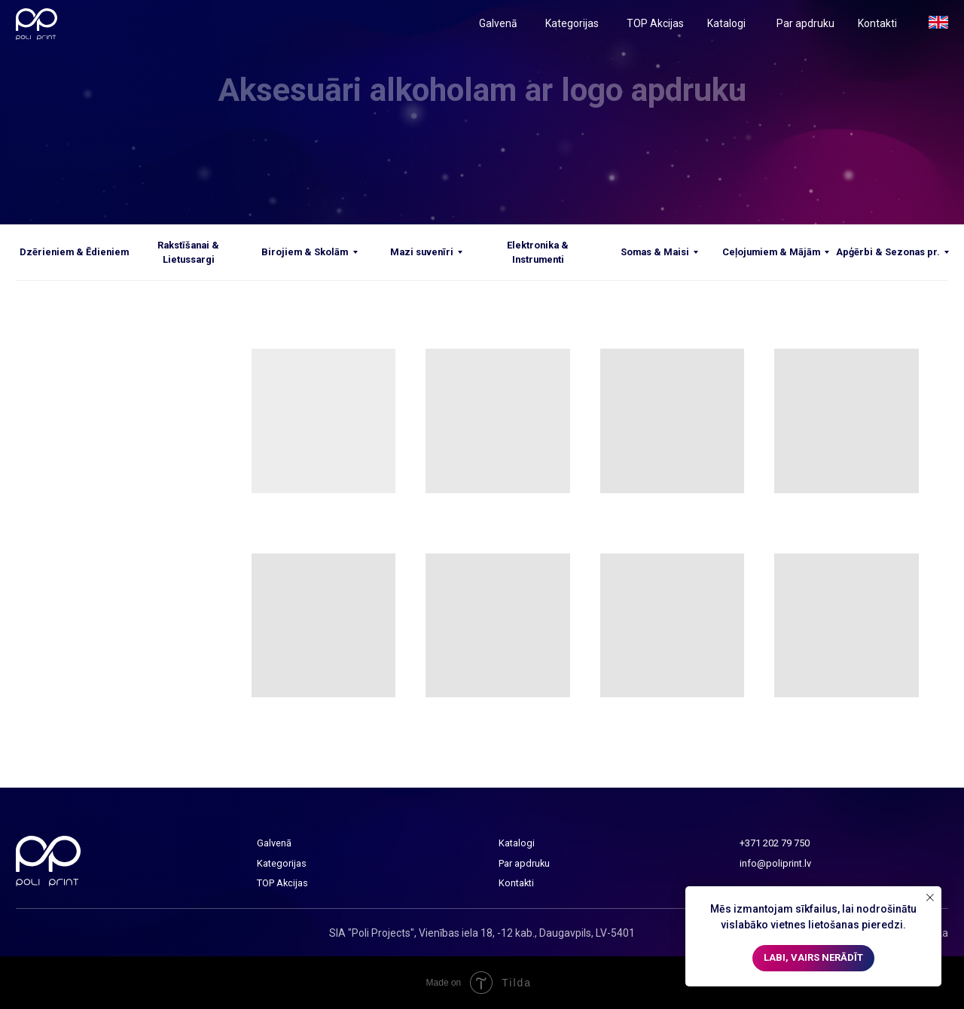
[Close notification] (930, 897)
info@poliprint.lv (775, 863)
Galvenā (498, 23)
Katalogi (726, 23)
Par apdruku (805, 23)
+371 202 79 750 (775, 843)
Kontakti (877, 23)
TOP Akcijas (655, 23)
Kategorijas (572, 23)
